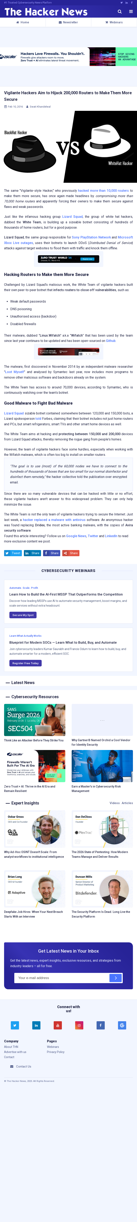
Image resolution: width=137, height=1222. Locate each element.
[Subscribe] (115, 978)
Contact (9, 1057)
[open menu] (131, 11)
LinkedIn (111, 536)
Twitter (93, 536)
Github (111, 341)
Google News (76, 536)
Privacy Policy (56, 1052)
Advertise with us (15, 1052)
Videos (115, 803)
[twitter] (15, 1025)
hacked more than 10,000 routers (103, 191)
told (38, 419)
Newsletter (68, 22)
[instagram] (79, 1025)
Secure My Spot (22, 615)
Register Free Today (25, 663)
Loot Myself (14, 372)
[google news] (122, 1025)
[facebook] (101, 1025)
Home (22, 22)
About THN (11, 1046)
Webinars (114, 22)
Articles (127, 803)
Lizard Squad (72, 217)
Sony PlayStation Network (91, 237)
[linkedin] (36, 1025)
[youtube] (58, 1025)
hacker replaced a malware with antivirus (54, 520)
